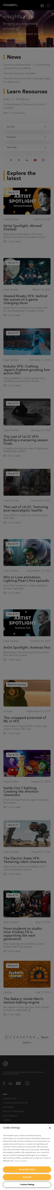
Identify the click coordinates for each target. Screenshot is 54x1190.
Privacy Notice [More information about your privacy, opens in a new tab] (21, 1161)
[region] (27, 1157)
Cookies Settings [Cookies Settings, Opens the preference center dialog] (27, 1184)
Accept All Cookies (27, 1169)
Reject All (27, 1177)
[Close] (50, 1128)
